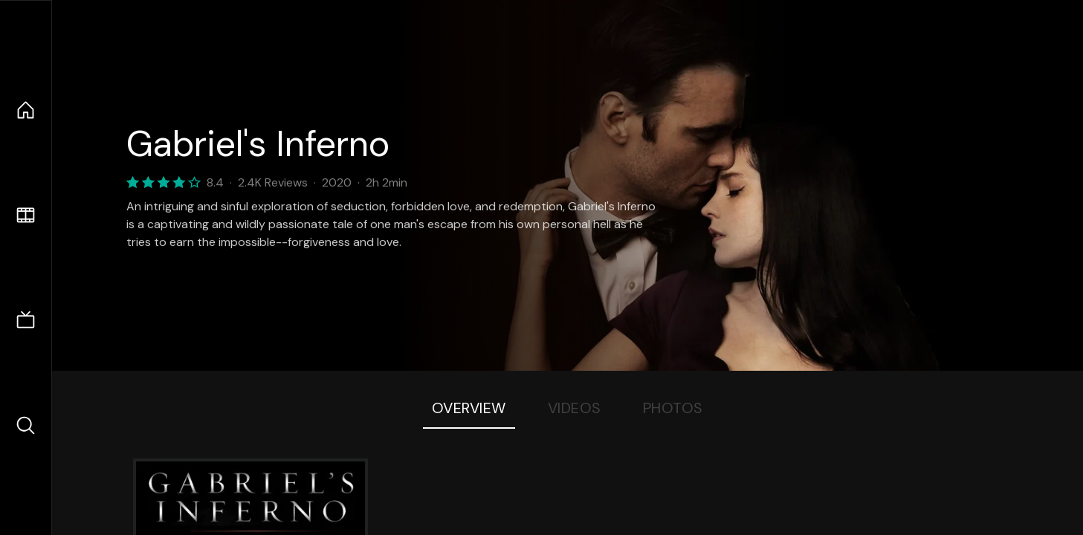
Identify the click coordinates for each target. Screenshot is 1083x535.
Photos (673, 408)
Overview (469, 408)
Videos (574, 408)
